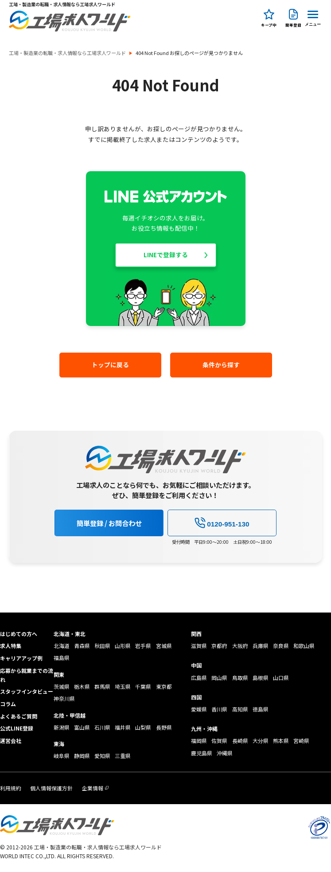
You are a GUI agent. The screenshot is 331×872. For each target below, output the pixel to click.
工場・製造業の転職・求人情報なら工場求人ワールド (67, 53)
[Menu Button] (313, 17)
